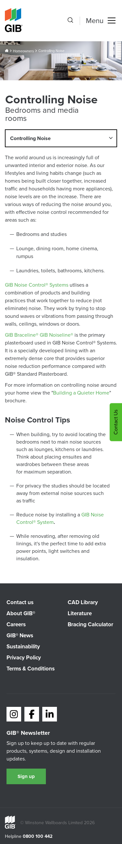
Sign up (26, 776)
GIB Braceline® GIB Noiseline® (39, 335)
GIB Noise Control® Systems (36, 285)
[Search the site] (70, 21)
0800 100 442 (37, 836)
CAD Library (83, 602)
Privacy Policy (24, 658)
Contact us (20, 602)
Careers (16, 624)
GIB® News (20, 635)
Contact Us (115, 422)
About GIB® (21, 613)
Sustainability (23, 647)
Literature (80, 613)
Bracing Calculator (90, 624)
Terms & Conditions (31, 669)
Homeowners (23, 51)
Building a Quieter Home (81, 392)
